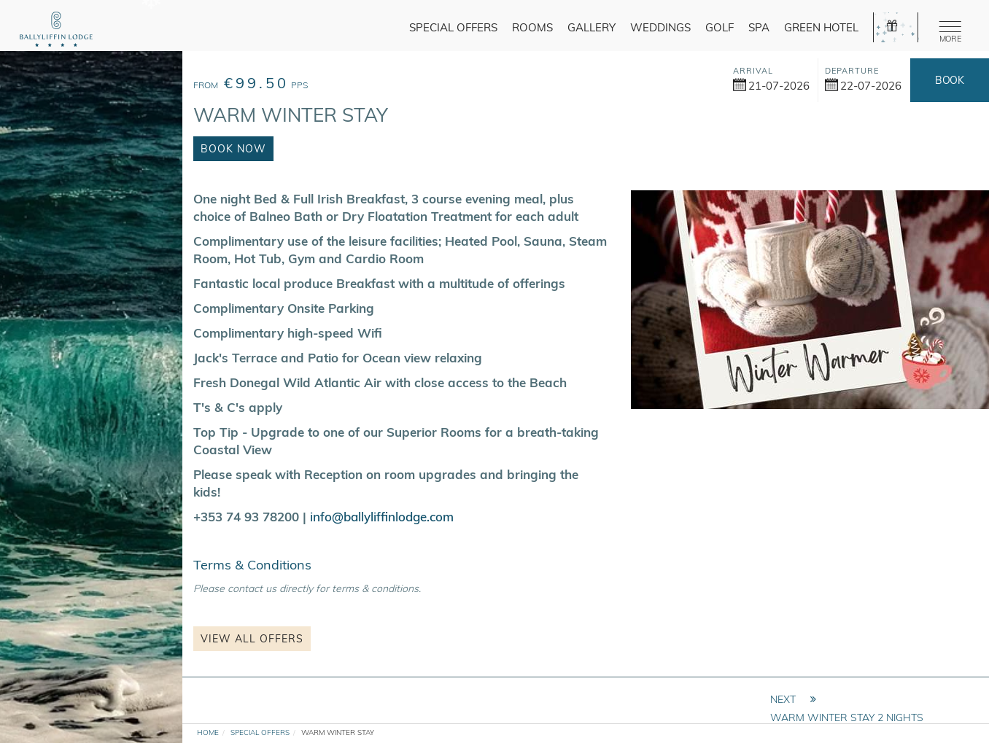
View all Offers (252, 638)
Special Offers (453, 27)
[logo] (56, 31)
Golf (719, 27)
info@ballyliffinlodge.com (382, 516)
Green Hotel (821, 27)
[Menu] (947, 29)
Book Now (949, 88)
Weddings (660, 27)
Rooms (532, 27)
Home (208, 732)
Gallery (591, 27)
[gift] (895, 27)
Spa (758, 27)
